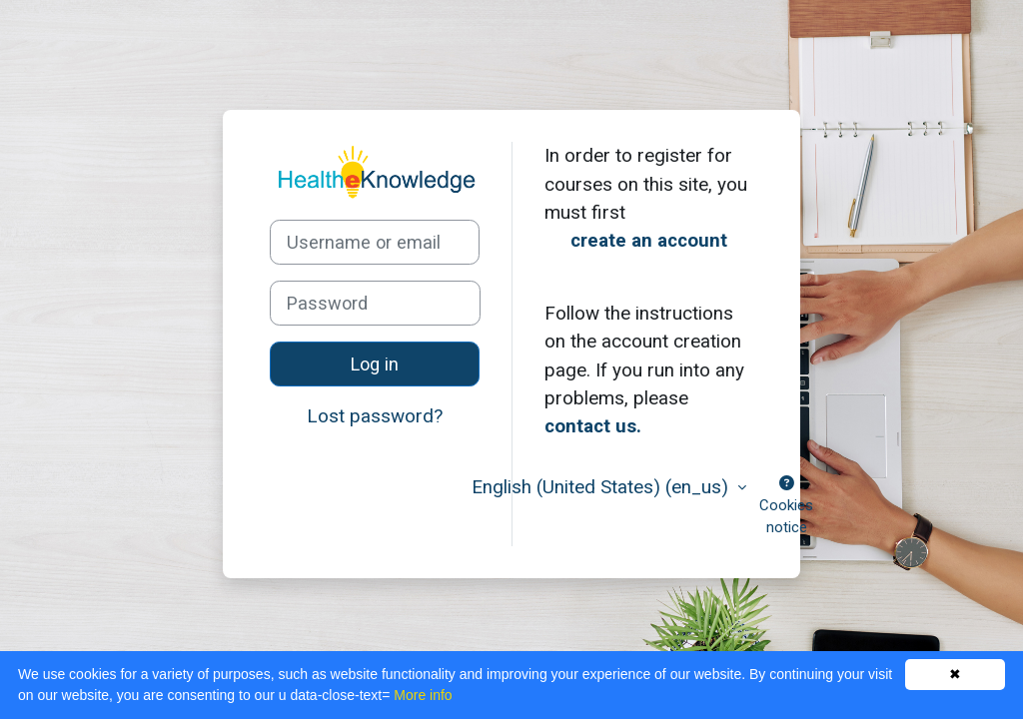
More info (423, 695)
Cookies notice (786, 506)
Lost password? (375, 415)
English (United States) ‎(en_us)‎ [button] (602, 486)
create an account (648, 240)
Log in (375, 364)
